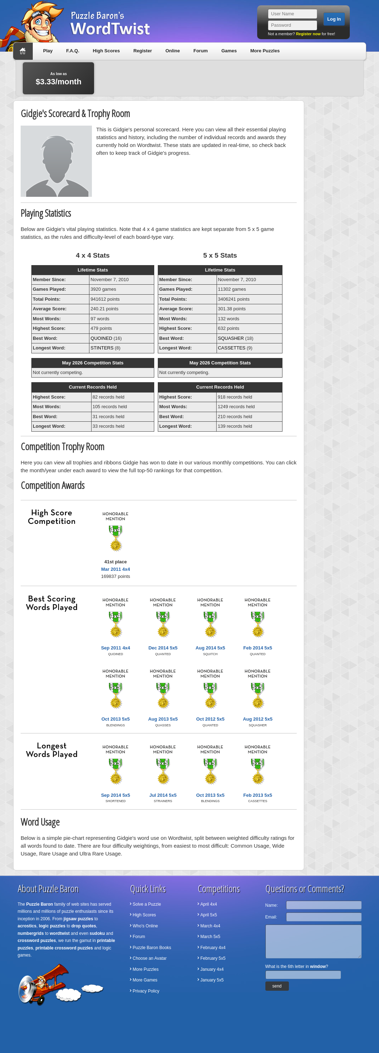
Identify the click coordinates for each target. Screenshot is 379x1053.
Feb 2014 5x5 (257, 648)
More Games (145, 980)
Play (48, 50)
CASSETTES (231, 348)
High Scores (106, 50)
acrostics (27, 925)
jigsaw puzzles (78, 918)
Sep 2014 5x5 (115, 795)
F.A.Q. (72, 50)
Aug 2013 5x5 (163, 719)
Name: (271, 905)
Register (142, 50)
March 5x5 (210, 936)
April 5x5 (209, 914)
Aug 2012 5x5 (257, 719)
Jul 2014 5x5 (163, 795)
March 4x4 (210, 925)
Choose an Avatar (150, 958)
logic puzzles (52, 925)
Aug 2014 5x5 (210, 648)
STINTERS (101, 348)
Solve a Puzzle (147, 904)
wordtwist (60, 933)
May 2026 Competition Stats (93, 362)
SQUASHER (231, 338)
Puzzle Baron (39, 904)
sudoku (97, 933)
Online (172, 50)
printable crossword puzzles (64, 948)
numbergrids (31, 933)
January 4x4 (212, 969)
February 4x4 (213, 947)
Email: (271, 917)
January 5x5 (212, 980)
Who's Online (145, 925)
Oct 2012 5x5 (210, 719)
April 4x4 (209, 904)
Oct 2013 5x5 (116, 719)
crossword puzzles (37, 940)
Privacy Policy (146, 991)
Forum (200, 50)
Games (229, 50)
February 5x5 (213, 958)
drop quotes (83, 925)
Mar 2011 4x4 (115, 569)
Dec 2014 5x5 (163, 648)
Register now (308, 34)
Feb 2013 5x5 (257, 795)
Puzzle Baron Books (152, 947)
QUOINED (101, 338)
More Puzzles (265, 50)
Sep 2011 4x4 (115, 648)
